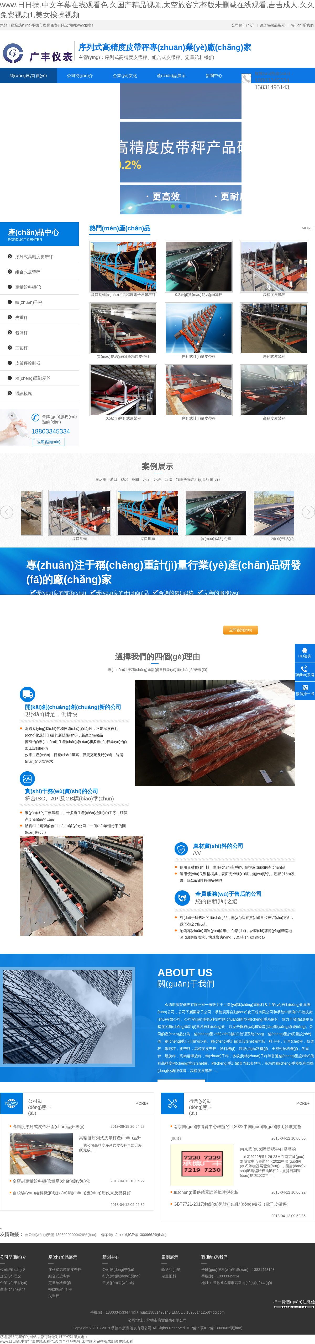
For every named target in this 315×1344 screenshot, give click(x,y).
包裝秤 (21, 332)
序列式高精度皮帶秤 (34, 256)
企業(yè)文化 (125, 75)
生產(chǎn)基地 (12, 1289)
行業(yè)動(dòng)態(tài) (121, 1276)
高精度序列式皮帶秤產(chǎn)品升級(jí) (48, 1126)
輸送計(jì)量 (170, 1269)
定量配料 (168, 1276)
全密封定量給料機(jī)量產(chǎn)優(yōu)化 (51, 1181)
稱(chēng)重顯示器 (33, 378)
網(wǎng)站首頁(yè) (28, 75)
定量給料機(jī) (28, 287)
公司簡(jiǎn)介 (243, 25)
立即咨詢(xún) (48, 442)
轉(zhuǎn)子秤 (28, 302)
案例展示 (18, 91)
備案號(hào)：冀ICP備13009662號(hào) (133, 1235)
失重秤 (21, 317)
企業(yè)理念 (10, 1276)
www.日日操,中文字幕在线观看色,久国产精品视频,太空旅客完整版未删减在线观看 (66, 1341)
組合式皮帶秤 (27, 271)
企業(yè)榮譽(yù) (13, 1283)
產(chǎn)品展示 (272, 25)
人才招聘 (55, 91)
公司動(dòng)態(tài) (118, 1269)
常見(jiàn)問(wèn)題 (118, 1283)
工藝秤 (21, 347)
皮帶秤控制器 (27, 363)
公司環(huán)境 (12, 1269)
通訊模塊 (23, 393)
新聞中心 (214, 75)
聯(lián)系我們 (302, 25)
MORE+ (308, 228)
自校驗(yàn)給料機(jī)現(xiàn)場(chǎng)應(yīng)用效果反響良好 (72, 1192)
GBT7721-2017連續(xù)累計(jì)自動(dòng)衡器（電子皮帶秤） (232, 1204)
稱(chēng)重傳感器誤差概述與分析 (206, 1192)
